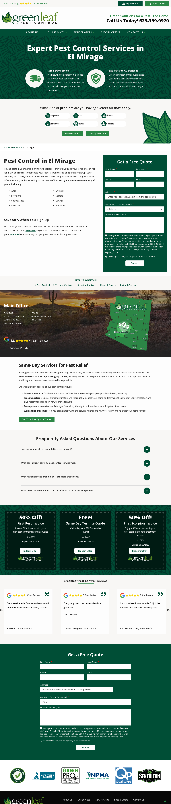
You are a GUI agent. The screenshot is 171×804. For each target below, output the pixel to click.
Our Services (56, 32)
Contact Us (135, 32)
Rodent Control (108, 284)
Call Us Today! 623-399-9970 (137, 21)
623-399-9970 (15, 323)
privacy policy (149, 256)
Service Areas (83, 32)
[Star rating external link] (45, 3)
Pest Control (43, 284)
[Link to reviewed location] (28, 595)
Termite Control (63, 284)
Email (138, 179)
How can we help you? (115, 214)
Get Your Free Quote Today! (38, 418)
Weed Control (129, 284)
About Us (32, 32)
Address (109, 192)
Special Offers (110, 32)
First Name (110, 169)
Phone (108, 179)
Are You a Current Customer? (118, 204)
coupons (14, 234)
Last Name (141, 169)
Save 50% (31, 230)
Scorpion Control (86, 284)
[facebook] (165, 800)
